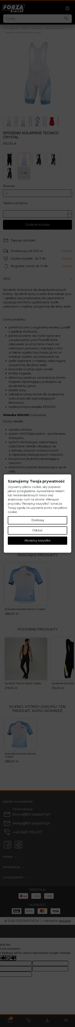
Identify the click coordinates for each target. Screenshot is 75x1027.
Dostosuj (37, 520)
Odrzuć (37, 530)
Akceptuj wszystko (37, 540)
